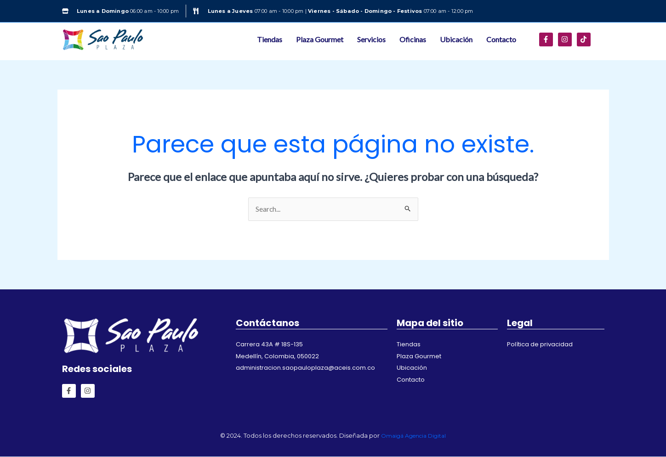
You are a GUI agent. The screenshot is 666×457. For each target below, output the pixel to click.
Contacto (501, 39)
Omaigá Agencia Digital (413, 435)
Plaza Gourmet (319, 39)
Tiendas (269, 39)
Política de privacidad (540, 344)
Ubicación (456, 39)
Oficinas (412, 39)
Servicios (371, 39)
